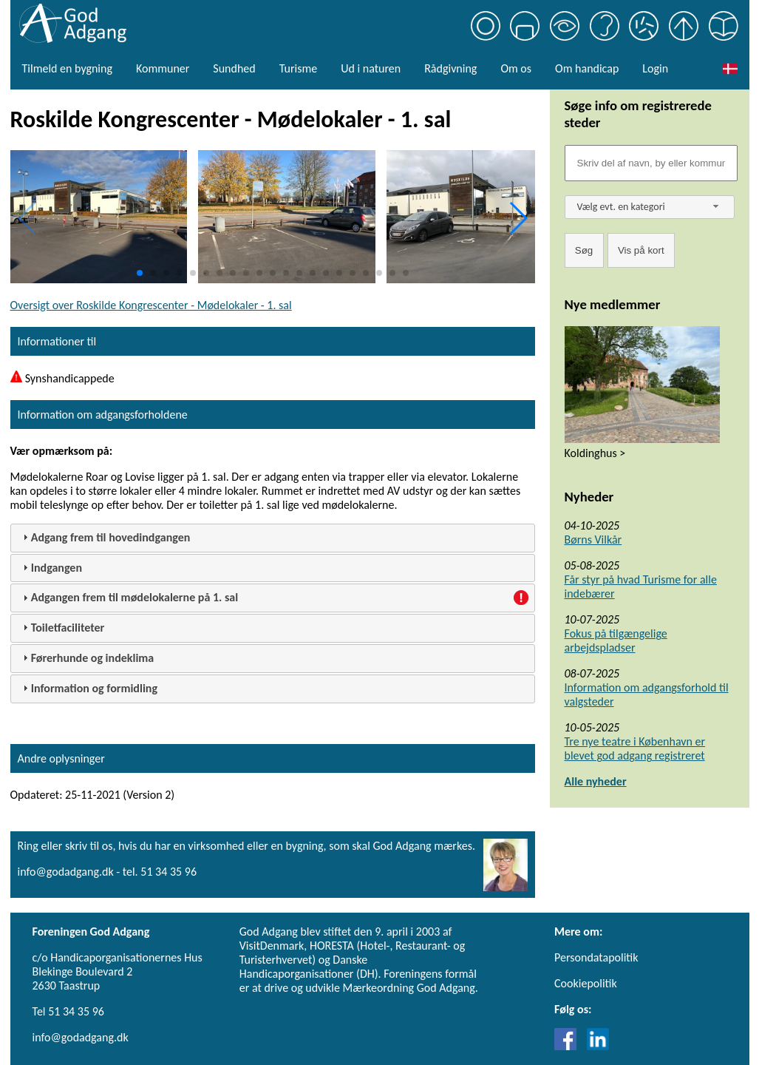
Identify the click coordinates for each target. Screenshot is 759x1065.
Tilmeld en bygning (67, 68)
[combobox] (650, 207)
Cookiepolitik (585, 983)
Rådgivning (450, 68)
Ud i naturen (371, 68)
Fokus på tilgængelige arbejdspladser (616, 640)
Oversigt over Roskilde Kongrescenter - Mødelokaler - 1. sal (151, 305)
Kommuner (162, 68)
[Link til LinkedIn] (598, 1046)
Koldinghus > (595, 453)
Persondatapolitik (596, 957)
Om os (515, 68)
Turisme (298, 68)
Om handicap (587, 68)
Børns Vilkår (593, 539)
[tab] (272, 538)
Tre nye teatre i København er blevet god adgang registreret (635, 748)
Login (655, 68)
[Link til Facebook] (569, 1046)
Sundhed (234, 68)
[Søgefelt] (651, 163)
